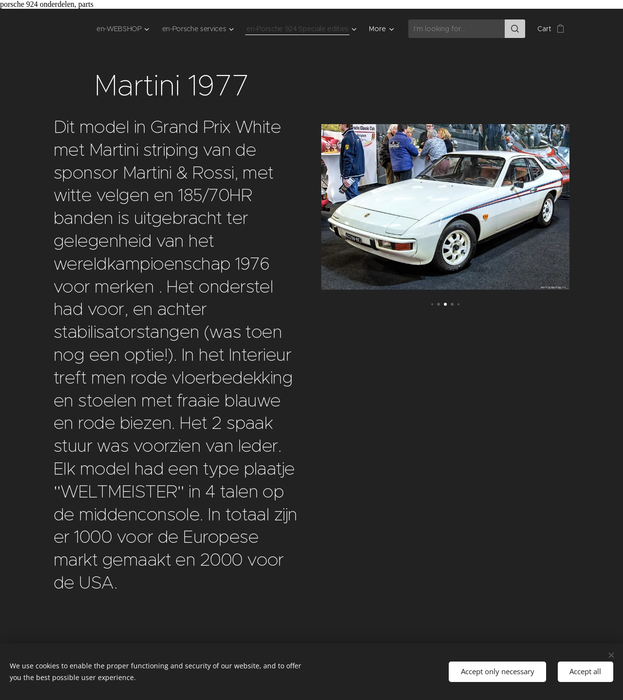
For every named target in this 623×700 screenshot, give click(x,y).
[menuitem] (116, 29)
